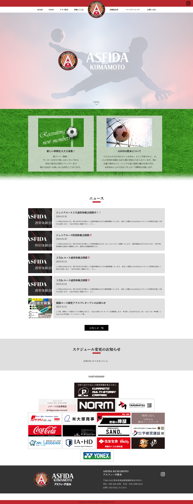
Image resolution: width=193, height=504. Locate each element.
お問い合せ (151, 9)
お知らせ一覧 (96, 328)
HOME (40, 9)
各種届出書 (114, 9)
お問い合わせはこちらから (115, 487)
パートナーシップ (133, 9)
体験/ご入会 (78, 9)
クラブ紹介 (64, 9)
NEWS (51, 9)
